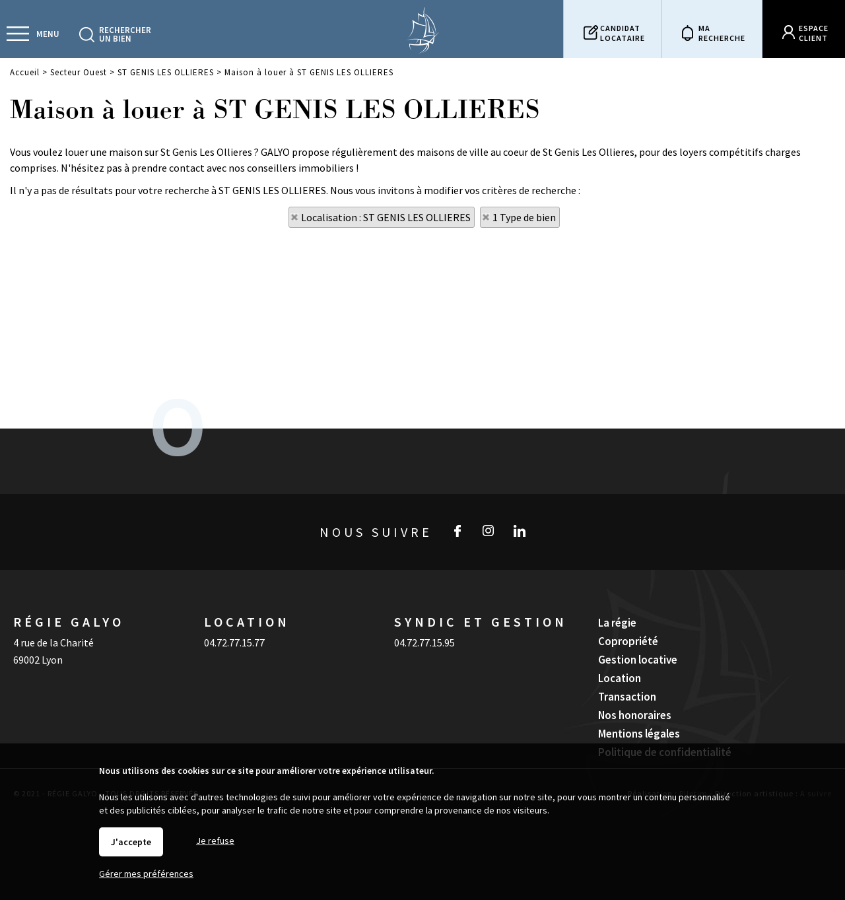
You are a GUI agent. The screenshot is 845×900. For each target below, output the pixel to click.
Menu (47, 34)
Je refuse (215, 841)
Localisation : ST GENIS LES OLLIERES (386, 217)
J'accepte (131, 842)
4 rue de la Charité (53, 642)
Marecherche (721, 33)
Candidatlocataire (622, 33)
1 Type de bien (524, 217)
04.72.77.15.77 (234, 642)
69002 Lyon (38, 659)
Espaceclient (813, 33)
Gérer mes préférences (146, 874)
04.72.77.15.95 (424, 642)
